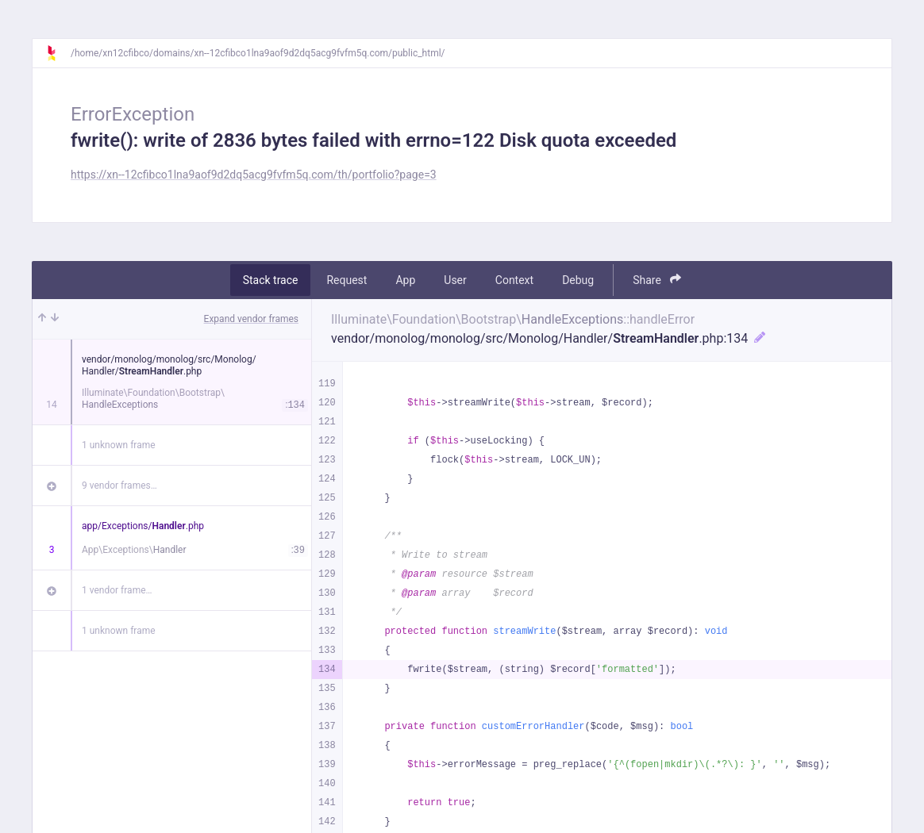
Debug (578, 280)
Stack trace (270, 280)
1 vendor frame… (117, 590)
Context (514, 280)
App (405, 280)
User (455, 280)
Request (346, 280)
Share (657, 279)
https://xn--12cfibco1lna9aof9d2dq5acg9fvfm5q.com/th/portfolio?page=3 (254, 174)
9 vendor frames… (119, 485)
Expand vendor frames (251, 318)
